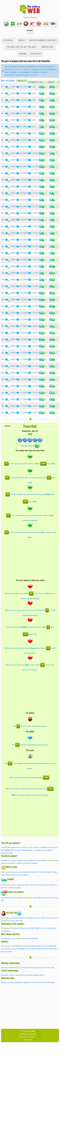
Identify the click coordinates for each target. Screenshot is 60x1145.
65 (31, 593)
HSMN (38, 1037)
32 (9, 88)
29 (9, 175)
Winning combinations (10, 963)
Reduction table (7, 977)
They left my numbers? (10, 842)
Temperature (47, 47)
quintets (7, 946)
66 (42, 665)
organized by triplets (24, 898)
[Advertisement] (29, 558)
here (34, 1040)
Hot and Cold (11, 912)
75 (49, 478)
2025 (46, 777)
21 (7, 532)
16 (8, 515)
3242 (43, 464)
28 (9, 214)
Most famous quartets (10, 934)
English (34, 17)
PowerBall (30, 426)
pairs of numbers (10, 885)
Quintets (4, 941)
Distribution (5, 928)
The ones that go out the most (22, 47)
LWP (38, 1034)
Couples (10, 879)
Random (22, 53)
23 (10, 763)
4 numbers (18, 938)
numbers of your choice (29, 847)
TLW (37, 1031)
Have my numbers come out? (43, 40)
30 (9, 135)
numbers (8, 872)
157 (25, 501)
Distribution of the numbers (12, 923)
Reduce (21, 40)
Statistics (36, 53)
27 (9, 314)
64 (7, 478)
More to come (11, 866)
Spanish (26, 17)
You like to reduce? (9, 855)
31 (9, 108)
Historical (8, 40)
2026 (50, 789)
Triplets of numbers (15, 891)
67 (48, 648)
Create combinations (9, 970)
